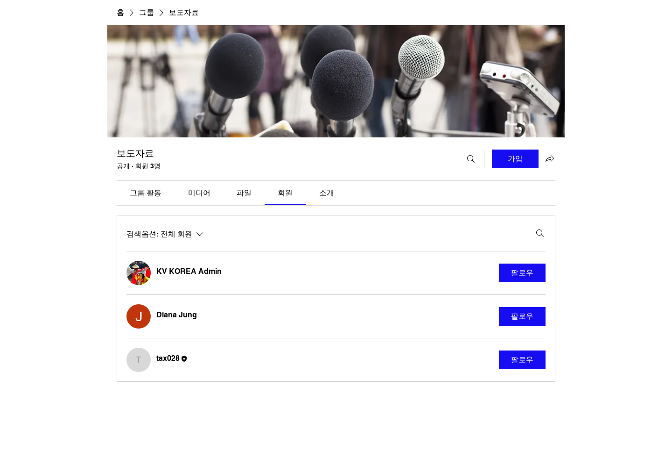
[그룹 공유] (549, 158)
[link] (145, 192)
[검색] (470, 159)
